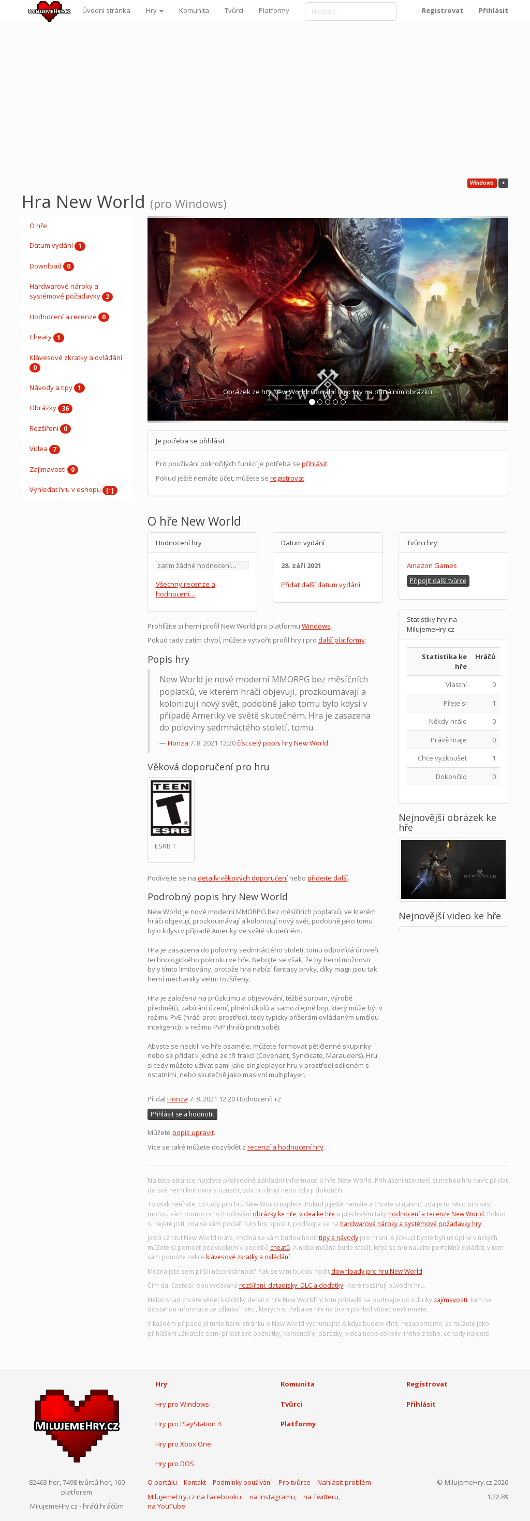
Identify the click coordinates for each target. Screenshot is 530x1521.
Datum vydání (57, 246)
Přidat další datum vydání (320, 584)
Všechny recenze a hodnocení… (185, 589)
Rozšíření (50, 429)
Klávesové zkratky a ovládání (76, 362)
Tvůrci (234, 10)
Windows (316, 626)
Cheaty (47, 337)
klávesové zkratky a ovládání (248, 1256)
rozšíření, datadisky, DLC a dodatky (291, 1285)
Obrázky (51, 408)
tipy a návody (338, 1237)
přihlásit (314, 463)
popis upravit (193, 1132)
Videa (45, 449)
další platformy (341, 640)
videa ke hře (317, 1214)
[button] (175, 319)
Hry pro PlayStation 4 (188, 1423)
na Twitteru (320, 1496)
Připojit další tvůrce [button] (438, 580)
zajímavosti (450, 1299)
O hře (38, 225)
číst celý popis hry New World (282, 743)
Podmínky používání (242, 1482)
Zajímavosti (54, 470)
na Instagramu (272, 1496)
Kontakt (195, 1482)
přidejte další (327, 878)
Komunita (194, 10)
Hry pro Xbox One (183, 1444)
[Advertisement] (265, 100)
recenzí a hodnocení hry (285, 1147)
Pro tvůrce (294, 1482)
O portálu (162, 1482)
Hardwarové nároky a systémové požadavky (71, 291)
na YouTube (166, 1506)
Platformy (274, 10)
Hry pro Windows (182, 1404)
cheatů (280, 1247)
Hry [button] (155, 10)
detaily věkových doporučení (243, 878)
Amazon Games (432, 565)
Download (52, 266)
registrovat (287, 478)
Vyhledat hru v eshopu (73, 490)
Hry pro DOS (174, 1463)
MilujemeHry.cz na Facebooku (194, 1496)
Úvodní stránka (106, 10)
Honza (178, 743)
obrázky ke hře (274, 1214)
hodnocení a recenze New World (436, 1214)
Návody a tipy (57, 388)
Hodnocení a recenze (69, 317)
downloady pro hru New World (376, 1271)
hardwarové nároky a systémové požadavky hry (410, 1223)
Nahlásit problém (344, 1482)
